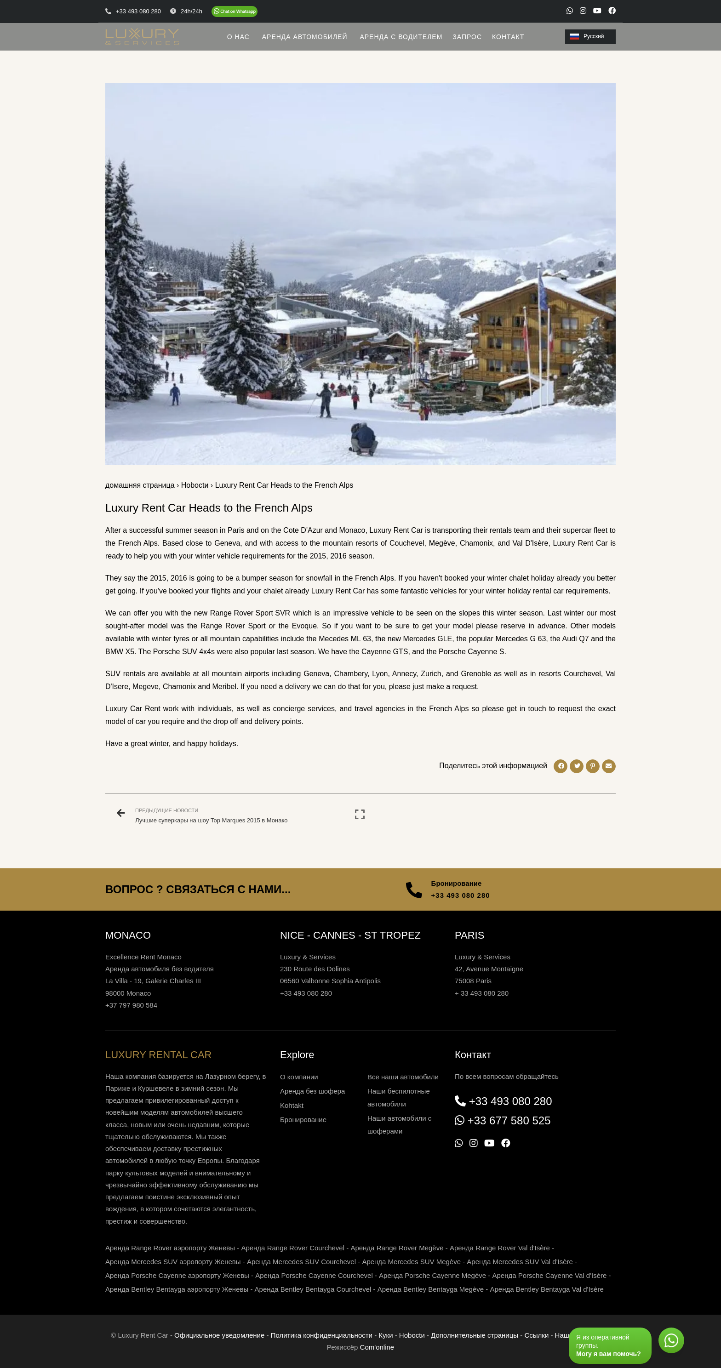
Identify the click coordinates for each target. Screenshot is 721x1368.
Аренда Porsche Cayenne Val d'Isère (549, 1275)
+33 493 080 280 (460, 895)
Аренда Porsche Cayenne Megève (432, 1275)
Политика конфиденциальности (321, 1335)
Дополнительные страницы (474, 1335)
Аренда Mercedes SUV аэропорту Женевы (173, 1261)
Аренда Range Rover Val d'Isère (500, 1248)
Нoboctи (195, 485)
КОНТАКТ (508, 36)
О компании (299, 1077)
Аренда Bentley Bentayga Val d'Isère (547, 1289)
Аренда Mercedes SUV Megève (411, 1261)
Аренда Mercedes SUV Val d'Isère (520, 1261)
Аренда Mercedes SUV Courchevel (301, 1261)
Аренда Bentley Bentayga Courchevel (313, 1289)
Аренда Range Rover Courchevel (292, 1248)
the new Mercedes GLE (413, 639)
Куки (385, 1335)
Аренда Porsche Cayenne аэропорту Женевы (177, 1275)
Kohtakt (291, 1105)
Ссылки (536, 1335)
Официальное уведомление (219, 1335)
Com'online (377, 1347)
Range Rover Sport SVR (250, 613)
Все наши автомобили (403, 1077)
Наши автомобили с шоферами (399, 1124)
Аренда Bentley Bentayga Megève (431, 1289)
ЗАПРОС (467, 36)
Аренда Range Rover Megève (396, 1248)
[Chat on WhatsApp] (235, 11)
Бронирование (303, 1119)
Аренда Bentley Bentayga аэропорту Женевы (176, 1289)
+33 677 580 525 (509, 1120)
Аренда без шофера (312, 1091)
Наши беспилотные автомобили (398, 1097)
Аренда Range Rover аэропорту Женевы (170, 1248)
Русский (587, 36)
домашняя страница (140, 485)
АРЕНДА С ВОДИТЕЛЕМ (401, 36)
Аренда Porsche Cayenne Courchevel (314, 1275)
